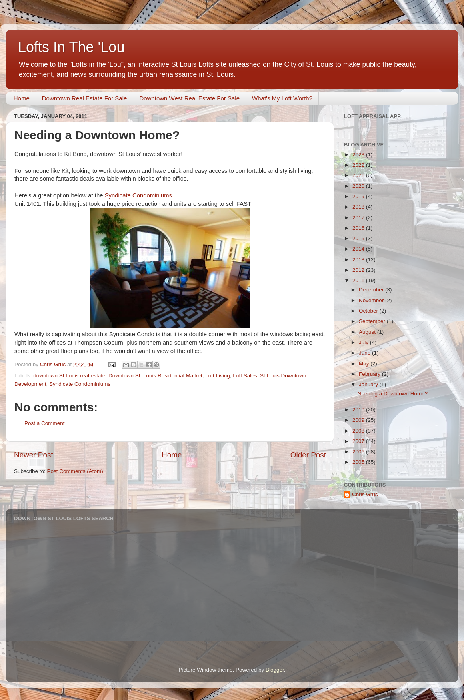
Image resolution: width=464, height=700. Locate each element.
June (365, 353)
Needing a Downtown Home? (393, 394)
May (364, 364)
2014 (359, 249)
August (368, 332)
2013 (359, 260)
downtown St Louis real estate (69, 376)
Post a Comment (44, 423)
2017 (359, 218)
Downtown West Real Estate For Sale (189, 98)
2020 (359, 186)
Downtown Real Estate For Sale (84, 98)
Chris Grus (365, 494)
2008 (359, 431)
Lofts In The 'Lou (71, 47)
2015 (359, 238)
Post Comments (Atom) (75, 471)
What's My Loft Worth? (282, 98)
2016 (359, 228)
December (372, 290)
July (364, 342)
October (369, 311)
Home (22, 98)
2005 (359, 462)
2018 (359, 207)
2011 (359, 280)
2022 (359, 165)
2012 (359, 270)
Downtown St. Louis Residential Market (155, 376)
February (370, 374)
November (372, 300)
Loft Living (217, 376)
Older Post (308, 455)
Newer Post (33, 455)
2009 (359, 420)
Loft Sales (245, 376)
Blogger (275, 670)
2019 (359, 196)
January (369, 384)
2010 (359, 410)
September (373, 321)
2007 (359, 441)
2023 (359, 155)
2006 (359, 452)
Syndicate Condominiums (138, 195)
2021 (359, 175)
